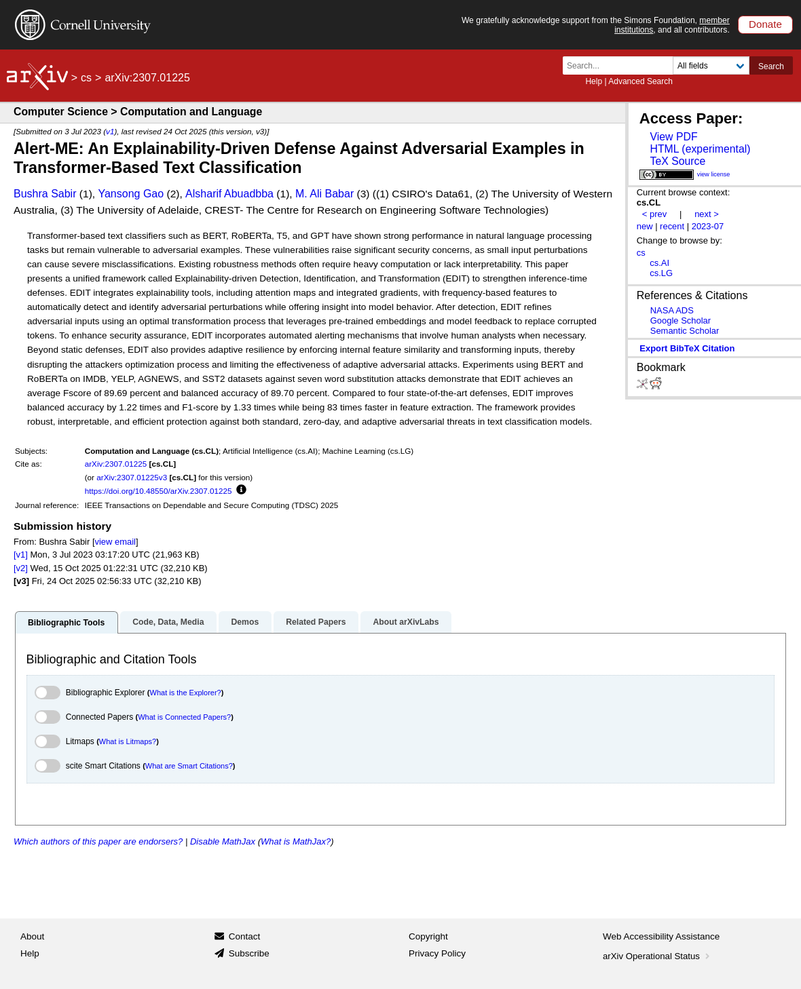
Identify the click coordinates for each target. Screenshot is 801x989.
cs (86, 77)
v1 (110, 131)
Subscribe (249, 953)
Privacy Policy (437, 953)
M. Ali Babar (324, 193)
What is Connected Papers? (184, 717)
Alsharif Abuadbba (229, 193)
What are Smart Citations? (189, 766)
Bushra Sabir (45, 193)
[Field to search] (711, 65)
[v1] (21, 554)
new (645, 226)
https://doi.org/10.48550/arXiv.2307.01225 (158, 490)
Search (771, 66)
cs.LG (661, 273)
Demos (245, 622)
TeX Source (677, 161)
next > (706, 214)
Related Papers (316, 622)
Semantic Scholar (685, 331)
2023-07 (708, 226)
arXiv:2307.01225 (116, 463)
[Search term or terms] (622, 65)
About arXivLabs (406, 622)
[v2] (21, 568)
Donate (765, 24)
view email (115, 542)
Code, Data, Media (168, 622)
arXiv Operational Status (657, 956)
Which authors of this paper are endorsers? (98, 841)
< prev (654, 214)
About (32, 936)
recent (672, 226)
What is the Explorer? (185, 693)
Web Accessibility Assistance (661, 936)
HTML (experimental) (700, 149)
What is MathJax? (296, 841)
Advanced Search (640, 81)
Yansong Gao (131, 193)
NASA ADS (672, 310)
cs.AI (659, 263)
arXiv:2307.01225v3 (131, 477)
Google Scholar (680, 320)
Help (593, 81)
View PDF (673, 136)
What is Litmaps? (127, 741)
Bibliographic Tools (66, 622)
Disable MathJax (222, 841)
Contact (245, 936)
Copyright (428, 936)
